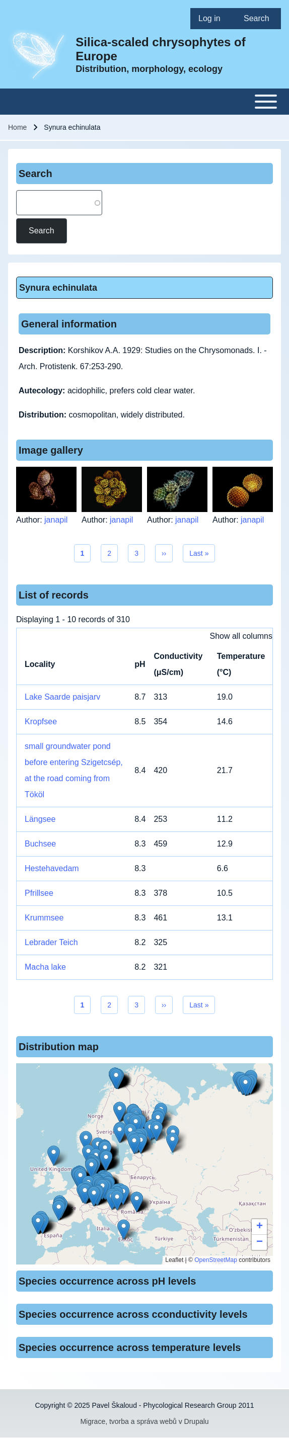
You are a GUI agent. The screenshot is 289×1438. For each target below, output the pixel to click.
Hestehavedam (52, 868)
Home (17, 127)
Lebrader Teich (51, 942)
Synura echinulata (58, 288)
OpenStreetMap (215, 1259)
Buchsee (40, 843)
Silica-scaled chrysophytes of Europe (160, 49)
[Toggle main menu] (144, 102)
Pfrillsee (39, 893)
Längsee (40, 819)
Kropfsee (41, 721)
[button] (119, 1112)
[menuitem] (213, 18)
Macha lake (45, 967)
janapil (55, 520)
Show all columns (241, 636)
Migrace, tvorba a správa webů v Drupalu (144, 1421)
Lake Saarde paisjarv (62, 697)
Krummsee (44, 917)
